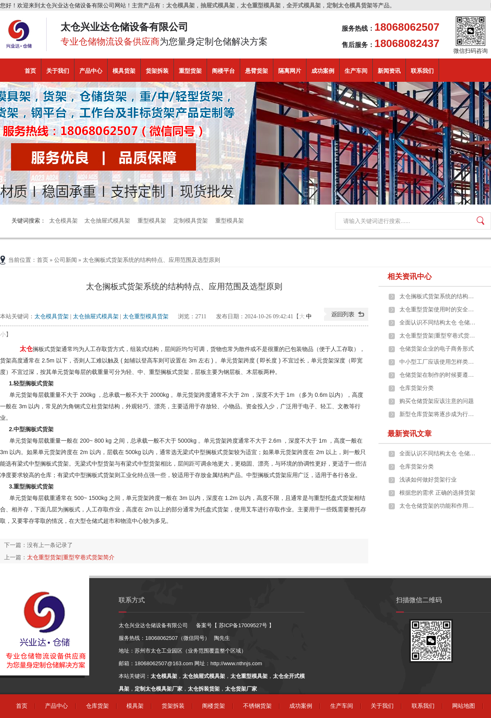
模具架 (135, 706)
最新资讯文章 (409, 434)
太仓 (23, 348)
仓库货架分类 (416, 388)
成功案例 (322, 71)
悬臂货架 (256, 71)
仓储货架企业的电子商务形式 (436, 349)
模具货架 (124, 71)
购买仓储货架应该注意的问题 (436, 401)
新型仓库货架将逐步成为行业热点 (438, 414)
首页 (30, 71)
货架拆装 (157, 71)
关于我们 (57, 71)
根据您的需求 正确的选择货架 (437, 493)
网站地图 (463, 706)
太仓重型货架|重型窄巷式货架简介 (71, 557)
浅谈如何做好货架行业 (428, 480)
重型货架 (190, 71)
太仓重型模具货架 (146, 316)
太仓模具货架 (51, 316)
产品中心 (90, 71)
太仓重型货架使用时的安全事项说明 (438, 309)
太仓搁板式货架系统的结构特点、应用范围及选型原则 (438, 296)
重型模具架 (152, 221)
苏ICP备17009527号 (243, 625)
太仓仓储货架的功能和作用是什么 (438, 506)
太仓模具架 (63, 221)
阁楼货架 (213, 706)
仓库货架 (97, 706)
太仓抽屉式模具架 (107, 221)
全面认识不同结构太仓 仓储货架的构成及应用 (438, 323)
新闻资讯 (389, 71)
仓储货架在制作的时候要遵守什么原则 (438, 375)
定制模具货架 (191, 221)
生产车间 (356, 71)
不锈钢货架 (257, 706)
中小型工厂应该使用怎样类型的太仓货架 (438, 362)
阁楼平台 (223, 71)
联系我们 (422, 71)
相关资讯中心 (409, 276)
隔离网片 (289, 71)
